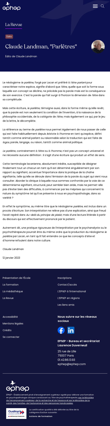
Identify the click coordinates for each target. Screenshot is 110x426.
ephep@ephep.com (72, 364)
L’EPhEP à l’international (72, 291)
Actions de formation (40, 416)
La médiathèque (13, 291)
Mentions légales (13, 323)
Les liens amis (66, 305)
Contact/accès (67, 284)
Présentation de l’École (16, 278)
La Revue (13, 25)
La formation (11, 284)
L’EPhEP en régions (69, 298)
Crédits (7, 330)
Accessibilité (10, 317)
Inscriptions (65, 278)
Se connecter (11, 337)
